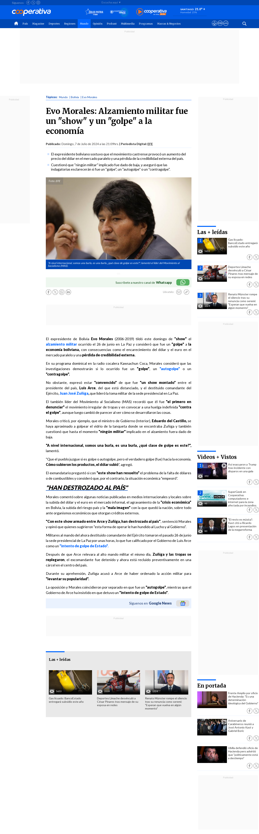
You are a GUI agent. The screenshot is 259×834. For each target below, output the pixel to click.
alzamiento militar (61, 344)
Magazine (38, 23)
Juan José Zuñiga (74, 393)
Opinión (97, 23)
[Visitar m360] (220, 27)
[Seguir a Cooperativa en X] (33, 2)
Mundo (84, 23)
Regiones (70, 23)
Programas (146, 23)
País (25, 23)
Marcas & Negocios (169, 23)
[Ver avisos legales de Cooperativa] (214, 27)
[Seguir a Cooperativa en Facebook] (28, 2)
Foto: (52, 181)
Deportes (54, 23)
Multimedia (127, 23)
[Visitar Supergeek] (226, 27)
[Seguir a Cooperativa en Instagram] (38, 2)
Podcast (112, 23)
